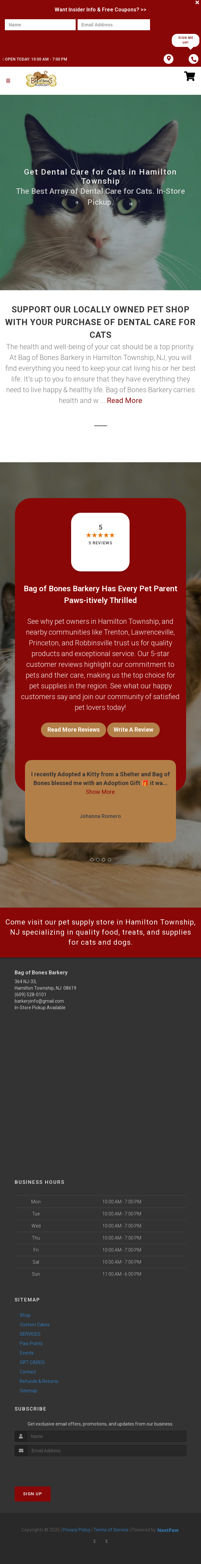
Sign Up (32, 1493)
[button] (92, 859)
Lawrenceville (152, 632)
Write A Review (133, 729)
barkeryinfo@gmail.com (39, 1001)
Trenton (116, 632)
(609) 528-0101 (30, 994)
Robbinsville (93, 643)
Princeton (44, 643)
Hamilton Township (128, 621)
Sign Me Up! (185, 40)
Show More (100, 791)
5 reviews (100, 542)
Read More (124, 400)
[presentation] (27, 40)
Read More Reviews (73, 729)
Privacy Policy (77, 1529)
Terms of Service (111, 1529)
